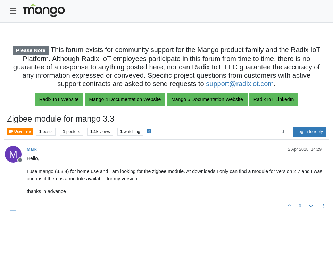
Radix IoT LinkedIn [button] (273, 99)
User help (20, 131)
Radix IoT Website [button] (59, 99)
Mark (32, 149)
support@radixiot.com (240, 84)
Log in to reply (309, 131)
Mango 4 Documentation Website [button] (125, 99)
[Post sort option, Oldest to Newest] (284, 132)
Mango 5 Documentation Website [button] (207, 99)
